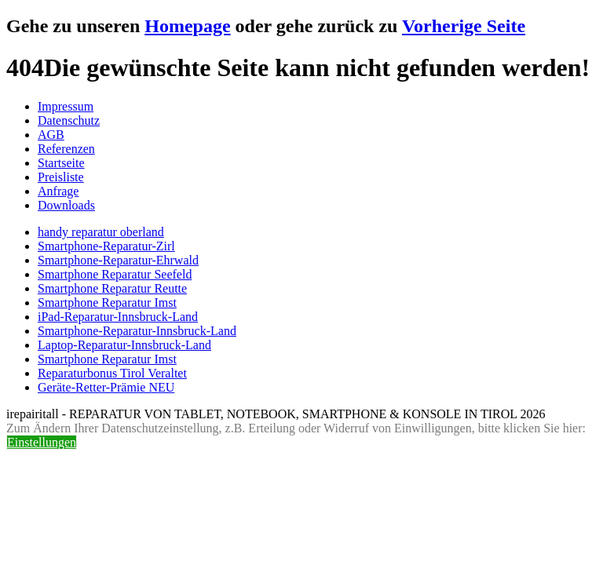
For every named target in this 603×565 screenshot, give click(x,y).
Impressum (65, 106)
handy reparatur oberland (101, 232)
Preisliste (61, 177)
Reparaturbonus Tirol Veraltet (112, 373)
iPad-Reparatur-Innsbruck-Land (118, 316)
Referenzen (66, 148)
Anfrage (58, 191)
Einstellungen (41, 442)
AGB (51, 134)
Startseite (61, 163)
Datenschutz (69, 120)
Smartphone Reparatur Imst (107, 302)
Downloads (66, 205)
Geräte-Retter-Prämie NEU (106, 387)
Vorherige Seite (463, 26)
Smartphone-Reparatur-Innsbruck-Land (137, 330)
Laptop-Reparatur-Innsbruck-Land (124, 345)
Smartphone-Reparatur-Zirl (106, 246)
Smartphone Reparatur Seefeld (115, 274)
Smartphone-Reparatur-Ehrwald (118, 260)
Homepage (187, 26)
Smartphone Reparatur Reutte (112, 288)
